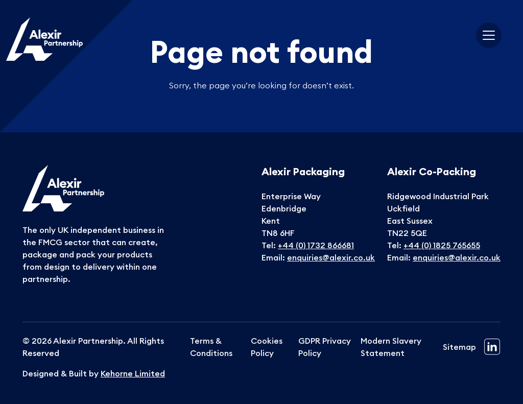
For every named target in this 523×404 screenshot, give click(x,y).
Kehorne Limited (133, 373)
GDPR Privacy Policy (324, 347)
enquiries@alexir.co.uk (331, 257)
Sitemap (459, 347)
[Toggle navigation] (489, 35)
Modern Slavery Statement (391, 347)
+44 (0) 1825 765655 (441, 245)
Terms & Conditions (211, 347)
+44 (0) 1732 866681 (316, 245)
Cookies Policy (266, 347)
